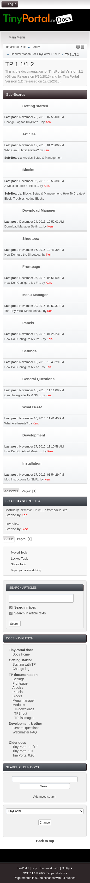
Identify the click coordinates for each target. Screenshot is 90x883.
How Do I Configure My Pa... (23, 339)
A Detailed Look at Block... (21, 186)
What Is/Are (32, 407)
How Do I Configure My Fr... (22, 282)
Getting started (35, 106)
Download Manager (39, 210)
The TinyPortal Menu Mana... (23, 311)
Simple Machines (57, 873)
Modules (18, 705)
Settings (18, 679)
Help (34, 868)
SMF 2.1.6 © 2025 (34, 873)
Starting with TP (24, 664)
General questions (25, 728)
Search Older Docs (22, 767)
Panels (17, 692)
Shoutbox (30, 238)
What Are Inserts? (16, 423)
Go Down (11, 491)
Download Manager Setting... (23, 226)
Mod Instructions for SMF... (22, 479)
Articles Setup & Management (42, 157)
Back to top (45, 841)
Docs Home (21, 654)
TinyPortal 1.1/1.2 (25, 747)
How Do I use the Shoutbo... (23, 254)
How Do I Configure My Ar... (22, 367)
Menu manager (23, 700)
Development (33, 435)
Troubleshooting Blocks (28, 198)
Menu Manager (35, 295)
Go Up (8, 539)
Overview (12, 524)
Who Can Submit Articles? (21, 150)
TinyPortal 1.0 (22, 751)
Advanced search (44, 796)
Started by (31, 501)
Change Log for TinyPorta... (22, 122)
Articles (17, 687)
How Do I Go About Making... (23, 451)
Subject (12, 501)
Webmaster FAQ (24, 732)
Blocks (17, 696)
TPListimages (24, 718)
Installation (32, 463)
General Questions (38, 379)
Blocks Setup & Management (42, 193)
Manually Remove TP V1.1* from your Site (36, 510)
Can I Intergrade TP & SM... (22, 395)
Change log (20, 669)
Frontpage (20, 683)
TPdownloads (24, 709)
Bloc (25, 529)
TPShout (20, 713)
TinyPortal (23, 868)
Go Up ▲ (67, 868)
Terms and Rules (49, 868)
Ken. (48, 122)
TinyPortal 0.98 (23, 755)
